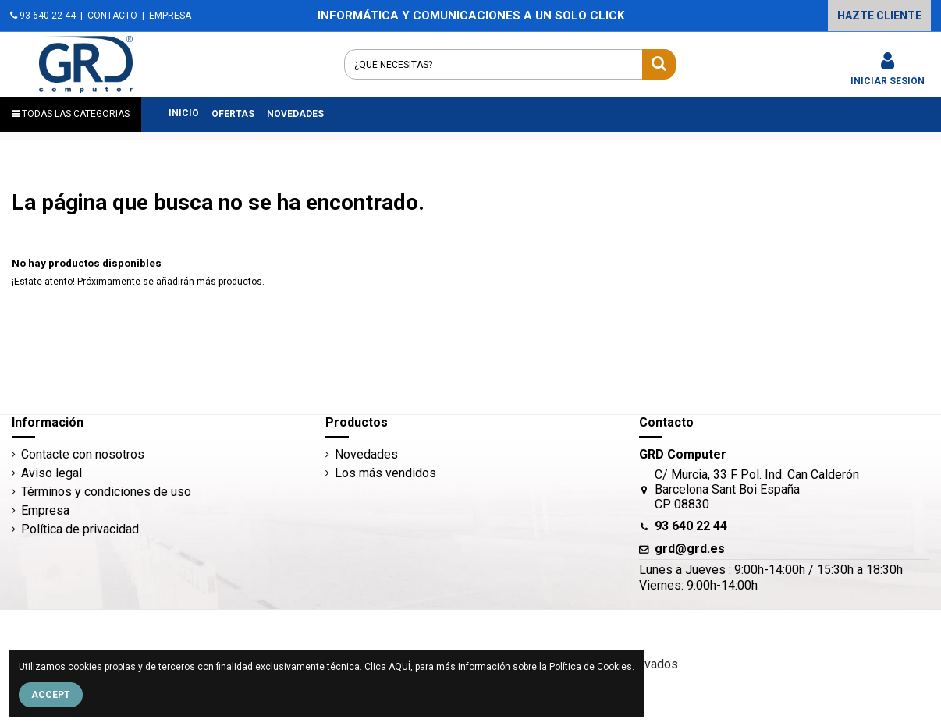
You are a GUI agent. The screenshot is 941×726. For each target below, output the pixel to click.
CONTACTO (112, 15)
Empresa (45, 510)
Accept (50, 694)
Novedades (366, 454)
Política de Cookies (590, 666)
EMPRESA (170, 15)
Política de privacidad (80, 529)
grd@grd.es (690, 548)
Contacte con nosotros (82, 454)
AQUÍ (399, 666)
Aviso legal (51, 473)
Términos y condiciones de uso (106, 491)
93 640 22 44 (43, 15)
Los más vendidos (385, 473)
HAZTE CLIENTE (879, 15)
